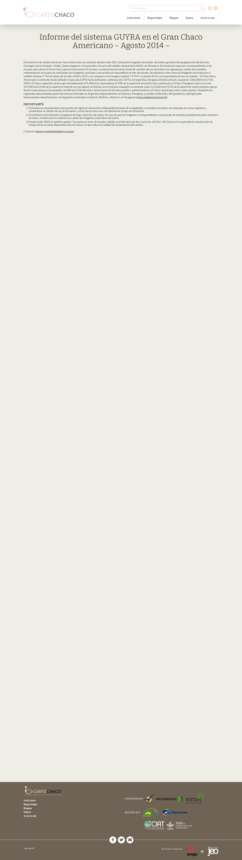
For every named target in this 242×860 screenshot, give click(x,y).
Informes (133, 17)
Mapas (173, 17)
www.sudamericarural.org (152, 97)
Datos (189, 17)
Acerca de (207, 17)
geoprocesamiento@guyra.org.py (55, 131)
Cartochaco (49, 12)
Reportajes (154, 17)
